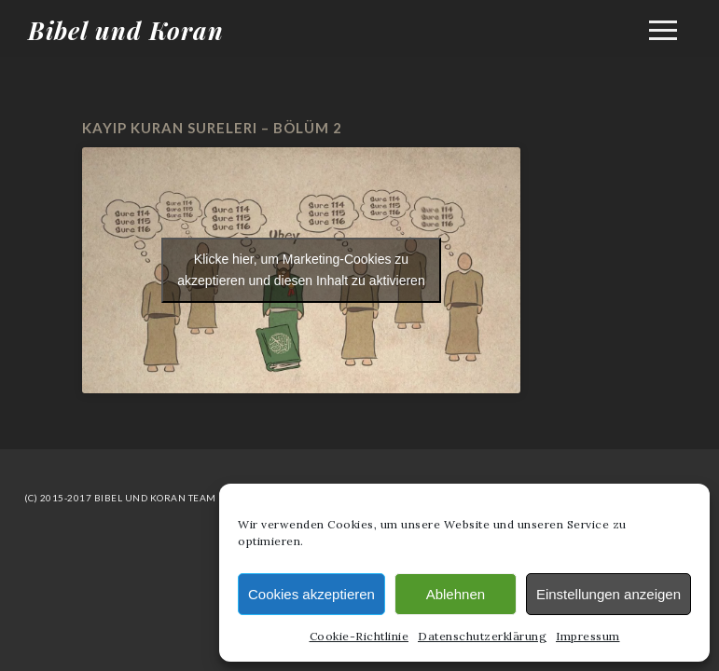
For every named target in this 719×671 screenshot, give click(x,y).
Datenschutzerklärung (482, 636)
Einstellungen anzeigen (608, 594)
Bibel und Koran (126, 30)
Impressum (588, 636)
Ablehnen (455, 594)
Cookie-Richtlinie (359, 636)
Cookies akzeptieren (311, 594)
